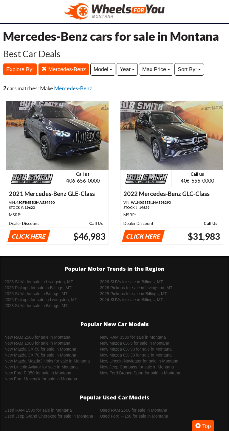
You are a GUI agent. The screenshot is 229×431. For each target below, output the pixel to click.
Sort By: (189, 69)
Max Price (156, 69)
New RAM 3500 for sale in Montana (133, 337)
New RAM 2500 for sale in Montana (37, 337)
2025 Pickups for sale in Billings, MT (133, 293)
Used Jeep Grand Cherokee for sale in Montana (48, 416)
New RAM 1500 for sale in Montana (37, 343)
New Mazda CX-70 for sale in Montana (40, 355)
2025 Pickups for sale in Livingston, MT (40, 299)
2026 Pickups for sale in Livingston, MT (136, 287)
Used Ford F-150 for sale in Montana (134, 416)
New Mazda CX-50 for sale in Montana (40, 349)
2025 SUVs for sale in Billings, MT (36, 293)
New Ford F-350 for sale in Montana (37, 373)
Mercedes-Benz (63, 69)
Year (127, 69)
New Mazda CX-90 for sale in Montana (135, 349)
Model (103, 69)
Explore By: (20, 69)
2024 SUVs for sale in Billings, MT (131, 299)
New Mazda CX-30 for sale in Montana (135, 355)
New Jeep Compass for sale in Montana (137, 367)
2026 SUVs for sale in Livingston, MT (38, 281)
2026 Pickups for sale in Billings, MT (38, 287)
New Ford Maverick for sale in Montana (40, 378)
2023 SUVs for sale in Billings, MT (36, 305)
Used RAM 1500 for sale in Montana (38, 410)
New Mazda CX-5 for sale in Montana (134, 343)
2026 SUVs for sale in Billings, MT (131, 281)
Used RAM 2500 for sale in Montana (133, 410)
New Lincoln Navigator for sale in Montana (139, 361)
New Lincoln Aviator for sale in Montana (41, 367)
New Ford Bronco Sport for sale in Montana (140, 373)
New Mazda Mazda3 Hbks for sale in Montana (47, 361)
